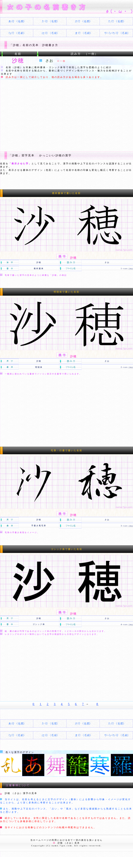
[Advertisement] (66, 115)
